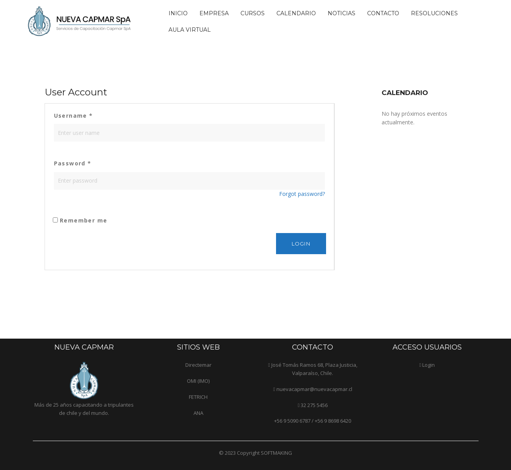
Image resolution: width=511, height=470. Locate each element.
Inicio (178, 13)
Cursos (252, 13)
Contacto (383, 13)
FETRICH (198, 396)
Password (72, 163)
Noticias (341, 13)
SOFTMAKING (276, 452)
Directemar (198, 364)
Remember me (80, 220)
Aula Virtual (190, 29)
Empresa (214, 13)
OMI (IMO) (198, 380)
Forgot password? (302, 193)
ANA (198, 412)
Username (73, 115)
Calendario (296, 13)
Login (428, 364)
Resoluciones (434, 13)
